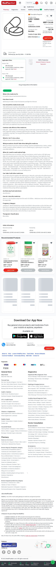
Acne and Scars (48, 454)
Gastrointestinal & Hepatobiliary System (10, 449)
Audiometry (31, 392)
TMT (38, 388)
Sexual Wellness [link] (22, 384)
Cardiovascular (12, 482)
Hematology (45, 378)
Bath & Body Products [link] (12, 384)
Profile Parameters (42, 376)
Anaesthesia (4, 482)
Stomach (43, 417)
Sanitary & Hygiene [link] (11, 382)
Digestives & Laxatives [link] (6, 406)
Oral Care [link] (19, 382)
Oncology (3, 460)
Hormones (17, 456)
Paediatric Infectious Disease (35, 440)
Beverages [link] (3, 433)
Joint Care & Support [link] (6, 403)
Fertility (30, 402)
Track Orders (30, 353)
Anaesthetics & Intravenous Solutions (10, 468)
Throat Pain (48, 452)
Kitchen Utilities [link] (5, 431)
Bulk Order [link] (3, 564)
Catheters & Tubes (5, 484)
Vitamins (48, 402)
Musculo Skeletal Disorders (34, 411)
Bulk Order (29, 355)
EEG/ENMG (42, 388)
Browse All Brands (40, 353)
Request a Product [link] (14, 442)
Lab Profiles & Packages (34, 400)
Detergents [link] (13, 428)
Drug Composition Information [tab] (28, 85)
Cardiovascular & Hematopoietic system (11, 451)
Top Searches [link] (4, 444)
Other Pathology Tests (40, 409)
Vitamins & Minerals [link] (17, 413)
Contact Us (36, 355)
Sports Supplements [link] (6, 413)
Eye (18, 464)
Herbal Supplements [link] (6, 415)
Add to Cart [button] (47, 38)
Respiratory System (6, 453)
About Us (4, 353)
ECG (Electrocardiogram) (41, 392)
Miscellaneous (5, 477)
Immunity (48, 404)
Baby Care (9, 376)
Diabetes (39, 404)
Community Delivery (19, 355)
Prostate (41, 406)
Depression (45, 448)
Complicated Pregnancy (34, 442)
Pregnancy (46, 406)
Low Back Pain (31, 452)
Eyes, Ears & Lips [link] (18, 386)
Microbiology (31, 378)
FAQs (9, 353)
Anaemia (30, 404)
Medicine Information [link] (7, 440)
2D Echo (49, 388)
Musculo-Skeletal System (7, 456)
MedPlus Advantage (35, 9)
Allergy (38, 402)
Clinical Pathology (32, 376)
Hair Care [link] (3, 384)
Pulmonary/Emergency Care (8, 489)
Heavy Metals (31, 415)
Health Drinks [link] (4, 394)
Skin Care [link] (3, 382)
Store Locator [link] (23, 442)
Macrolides (31, 31)
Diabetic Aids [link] (4, 423)
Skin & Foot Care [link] (16, 403)
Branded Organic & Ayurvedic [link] (14, 433)
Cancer (30, 406)
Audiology (43, 442)
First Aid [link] (3, 401)
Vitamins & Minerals (6, 464)
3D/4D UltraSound (44, 386)
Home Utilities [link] (20, 428)
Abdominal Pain (32, 456)
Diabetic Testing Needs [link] (7, 421)
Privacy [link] (27, 564)
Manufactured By (7, 228)
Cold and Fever (38, 448)
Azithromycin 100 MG (34, 26)
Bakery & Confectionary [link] (21, 431)
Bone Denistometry (32, 390)
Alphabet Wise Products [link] (14, 444)
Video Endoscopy (32, 395)
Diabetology (45, 429)
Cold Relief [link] (15, 401)
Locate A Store (19, 353)
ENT (36, 434)
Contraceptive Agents (6, 458)
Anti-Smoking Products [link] (6, 408)
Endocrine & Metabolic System (8, 462)
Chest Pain (30, 448)
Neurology (50, 432)
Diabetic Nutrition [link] (18, 421)
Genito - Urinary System (12, 460)
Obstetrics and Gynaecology (35, 429)
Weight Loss (31, 450)
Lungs (49, 400)
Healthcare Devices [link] (18, 406)
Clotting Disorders (32, 413)
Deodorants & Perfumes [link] (7, 386)
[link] (8, 3)
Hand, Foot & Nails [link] (18, 388)
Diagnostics (15, 9)
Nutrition (15, 464)
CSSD (18, 482)
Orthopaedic (17, 487)
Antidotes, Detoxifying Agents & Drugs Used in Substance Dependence (12, 474)
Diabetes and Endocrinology (34, 432)
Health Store (28, 7)
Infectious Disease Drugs (19, 458)
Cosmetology (31, 436)
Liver (45, 400)
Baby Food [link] (3, 376)
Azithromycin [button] (7, 90)
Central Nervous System (17, 453)
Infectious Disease (40, 415)
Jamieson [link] (14, 415)
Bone (44, 404)
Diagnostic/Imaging (21, 489)
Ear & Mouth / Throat (6, 466)
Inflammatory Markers (33, 419)
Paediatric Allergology (33, 438)
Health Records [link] (5, 442)
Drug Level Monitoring (43, 413)
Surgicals (23, 487)
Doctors (23, 9)
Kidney (34, 402)
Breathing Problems (38, 454)
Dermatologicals (16, 466)
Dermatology (31, 434)
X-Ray (37, 386)
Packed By (32, 228)
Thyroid (43, 402)
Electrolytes (42, 419)
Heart (42, 400)
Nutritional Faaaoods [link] (6, 396)
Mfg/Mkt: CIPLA (32, 17)
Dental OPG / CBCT (43, 390)
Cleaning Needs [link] (5, 428)
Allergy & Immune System (7, 470)
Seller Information (34, 37)
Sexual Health (40, 456)
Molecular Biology (32, 381)
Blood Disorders (49, 415)
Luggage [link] (12, 431)
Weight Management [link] (17, 396)
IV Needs (13, 484)
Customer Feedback (7, 355)
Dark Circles (45, 450)
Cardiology (44, 432)
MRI (29, 386)
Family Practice (41, 427)
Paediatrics (49, 427)
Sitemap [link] (22, 564)
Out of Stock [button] (28, 270)
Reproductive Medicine (40, 436)
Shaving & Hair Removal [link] (7, 388)
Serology (50, 376)
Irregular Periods (40, 452)
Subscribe (49, 348)
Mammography (32, 388)
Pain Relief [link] (9, 401)
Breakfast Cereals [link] (13, 394)
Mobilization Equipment (7, 487)
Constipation (38, 450)
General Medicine (32, 427)
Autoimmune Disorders (34, 417)
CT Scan (33, 386)
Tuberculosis (31, 409)
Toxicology (44, 411)
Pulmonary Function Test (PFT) (44, 395)
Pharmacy (6, 9)
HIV (51, 406)
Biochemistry (38, 378)
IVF (44, 440)
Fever (35, 404)
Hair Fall (30, 454)
